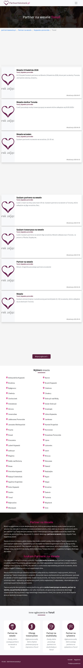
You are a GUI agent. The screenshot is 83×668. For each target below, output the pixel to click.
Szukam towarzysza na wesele (30, 229)
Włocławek (12, 508)
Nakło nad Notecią (15, 461)
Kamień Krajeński (51, 424)
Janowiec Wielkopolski (16, 424)
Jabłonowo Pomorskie (16, 419)
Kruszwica (12, 440)
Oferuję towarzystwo (32, 634)
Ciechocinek (12, 398)
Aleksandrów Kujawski (16, 378)
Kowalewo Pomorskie (53, 435)
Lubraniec (48, 445)
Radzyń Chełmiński (15, 477)
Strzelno (48, 487)
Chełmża (11, 393)
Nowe (10, 466)
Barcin (47, 378)
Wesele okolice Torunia (26, 102)
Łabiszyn (11, 450)
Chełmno (48, 388)
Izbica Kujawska (51, 414)
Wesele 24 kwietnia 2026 (27, 70)
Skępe (47, 482)
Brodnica (11, 383)
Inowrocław (12, 414)
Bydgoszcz (12, 388)
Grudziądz (48, 409)
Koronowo (49, 430)
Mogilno (11, 456)
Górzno (11, 409)
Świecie (47, 492)
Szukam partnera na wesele (29, 197)
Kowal (10, 435)
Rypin (47, 477)
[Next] (41, 356)
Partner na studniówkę (51, 634)
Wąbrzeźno (12, 503)
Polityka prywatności (74, 663)
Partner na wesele (24, 261)
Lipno (47, 440)
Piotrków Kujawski (15, 471)
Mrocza (47, 456)
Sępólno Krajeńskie (15, 482)
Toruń (10, 497)
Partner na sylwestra (71, 634)
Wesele (19, 293)
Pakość (47, 466)
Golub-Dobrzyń (50, 404)
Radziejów (49, 471)
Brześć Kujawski (51, 383)
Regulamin (77, 660)
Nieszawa (48, 461)
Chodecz (48, 393)
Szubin (10, 492)
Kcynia (10, 430)
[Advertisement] (41, 48)
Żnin (46, 508)
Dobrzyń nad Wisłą (51, 398)
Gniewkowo (12, 404)
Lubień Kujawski (14, 445)
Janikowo (48, 419)
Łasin (47, 450)
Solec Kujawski (13, 487)
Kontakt (70, 660)
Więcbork (48, 503)
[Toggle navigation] (76, 3)
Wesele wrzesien (23, 134)
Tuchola (48, 497)
